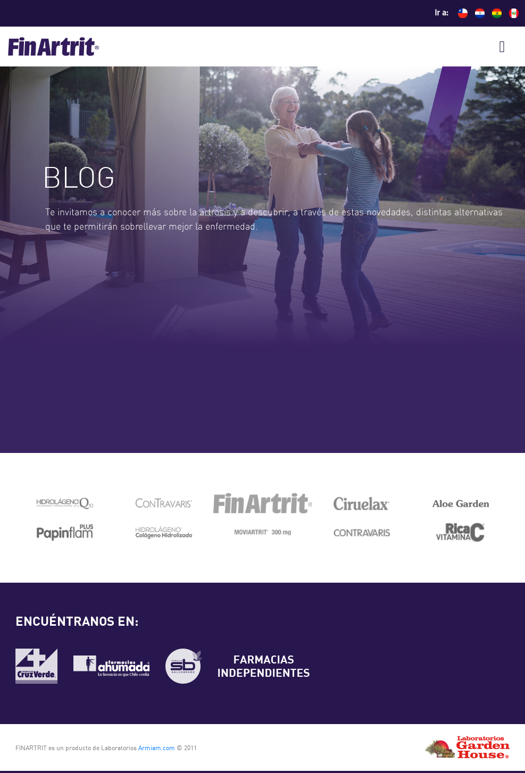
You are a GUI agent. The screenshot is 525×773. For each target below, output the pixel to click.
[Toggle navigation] (502, 46)
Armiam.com (156, 748)
